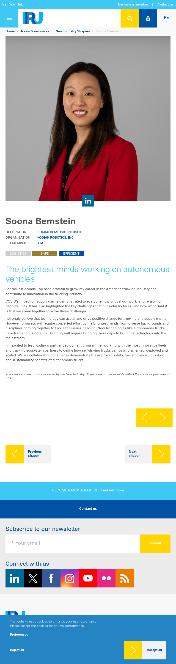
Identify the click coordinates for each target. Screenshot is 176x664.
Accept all (154, 650)
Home (10, 31)
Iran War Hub (12, 4)
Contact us (165, 4)
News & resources (35, 31)
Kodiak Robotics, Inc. (55, 238)
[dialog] (88, 639)
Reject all (17, 650)
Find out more (112, 490)
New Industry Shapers (72, 31)
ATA (40, 243)
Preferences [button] (19, 634)
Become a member (133, 4)
